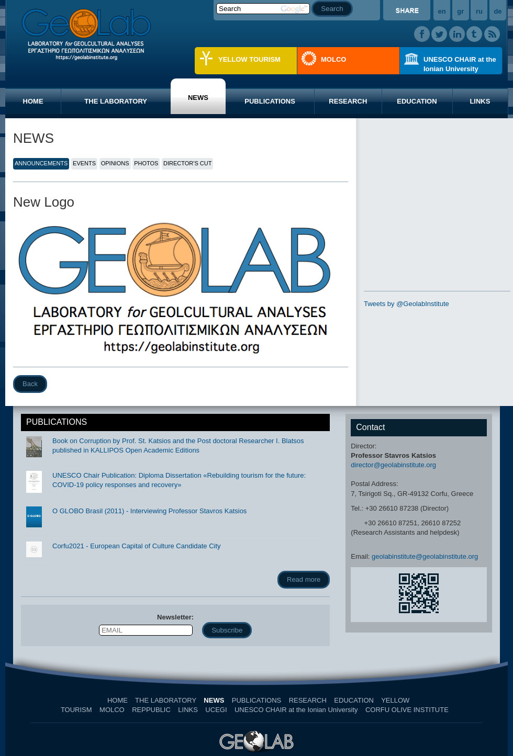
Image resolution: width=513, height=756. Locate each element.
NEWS (198, 97)
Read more (303, 579)
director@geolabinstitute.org (393, 465)
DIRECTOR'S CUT (187, 163)
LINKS (480, 101)
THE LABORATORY (115, 101)
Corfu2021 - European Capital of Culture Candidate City (136, 546)
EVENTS (84, 163)
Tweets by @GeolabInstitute (406, 304)
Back (30, 384)
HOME (33, 101)
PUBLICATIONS (269, 101)
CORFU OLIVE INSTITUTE (407, 710)
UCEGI (216, 710)
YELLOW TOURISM (249, 59)
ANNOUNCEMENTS (41, 163)
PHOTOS (146, 163)
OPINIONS (115, 163)
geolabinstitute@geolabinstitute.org (425, 556)
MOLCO (333, 59)
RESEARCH (348, 101)
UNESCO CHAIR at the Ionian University (459, 64)
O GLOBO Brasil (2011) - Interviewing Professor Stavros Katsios (149, 511)
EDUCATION (417, 101)
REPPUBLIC (151, 710)
